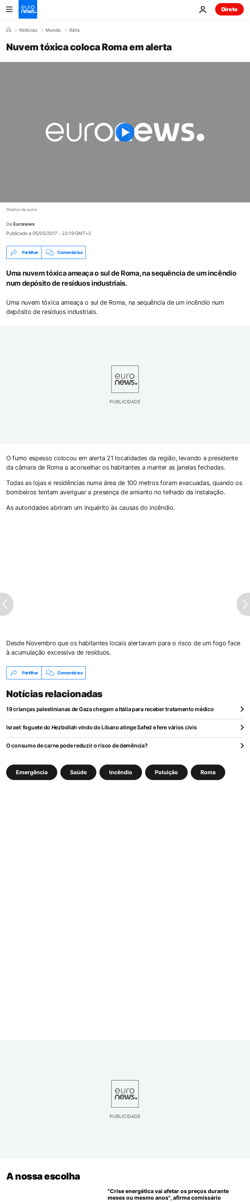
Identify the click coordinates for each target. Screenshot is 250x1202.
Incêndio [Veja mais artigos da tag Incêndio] (120, 772)
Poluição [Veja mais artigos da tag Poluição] (166, 772)
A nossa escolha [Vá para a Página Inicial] (43, 1176)
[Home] (8, 30)
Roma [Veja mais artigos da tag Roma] (208, 772)
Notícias (28, 30)
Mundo (53, 30)
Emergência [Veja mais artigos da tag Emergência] (32, 772)
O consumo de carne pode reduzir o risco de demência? (76, 745)
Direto (229, 9)
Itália (74, 30)
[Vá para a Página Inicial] (28, 9)
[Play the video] (125, 132)
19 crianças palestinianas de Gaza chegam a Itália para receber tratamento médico (110, 709)
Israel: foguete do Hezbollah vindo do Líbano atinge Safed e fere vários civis (101, 727)
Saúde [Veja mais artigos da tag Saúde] (78, 772)
